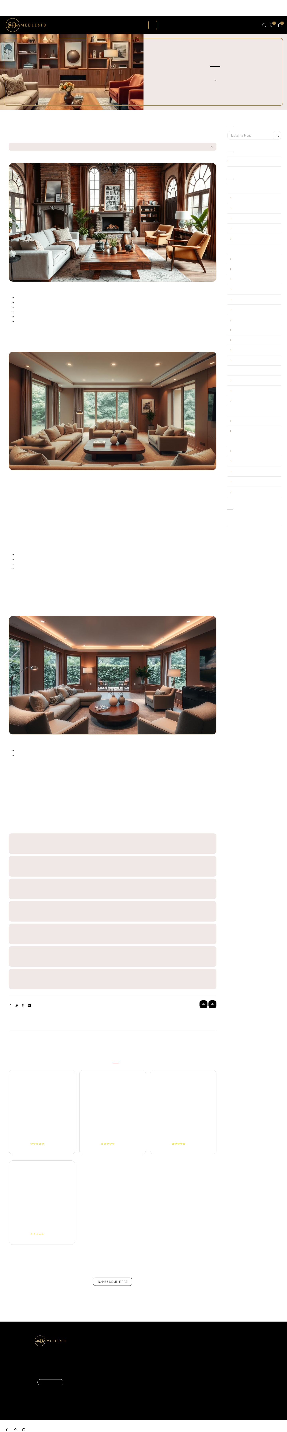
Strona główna (212, 72)
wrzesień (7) (254, 281)
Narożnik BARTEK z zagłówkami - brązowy (113, 1131)
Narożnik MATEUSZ (183, 1131)
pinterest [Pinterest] (15, 1422)
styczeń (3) (254, 352)
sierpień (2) (254, 292)
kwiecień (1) (254, 200)
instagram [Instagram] (24, 1422)
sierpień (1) (254, 443)
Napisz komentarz (112, 1274)
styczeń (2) (254, 231)
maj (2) (254, 190)
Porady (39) (254, 153)
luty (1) (254, 221)
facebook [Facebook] (7, 1422)
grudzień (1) (254, 251)
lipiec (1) (254, 373)
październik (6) (254, 271)
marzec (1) (254, 423)
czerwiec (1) (254, 312)
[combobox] (254, 127)
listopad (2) (254, 413)
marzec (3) (254, 211)
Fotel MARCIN (42, 1221)
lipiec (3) (254, 302)
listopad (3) (254, 261)
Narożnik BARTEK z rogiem (42, 1131)
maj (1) (254, 383)
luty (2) (254, 342)
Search (277, 127)
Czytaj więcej (50, 1374)
